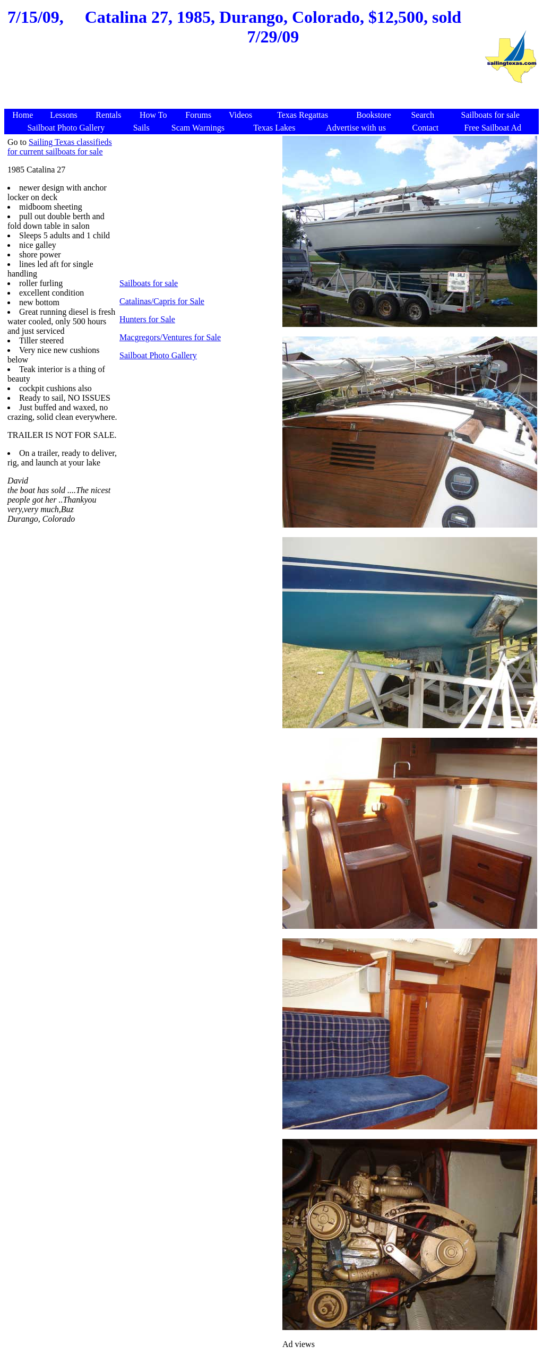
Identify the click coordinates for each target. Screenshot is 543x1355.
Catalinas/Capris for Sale (161, 301)
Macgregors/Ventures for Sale (170, 337)
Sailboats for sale (148, 283)
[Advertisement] (244, 83)
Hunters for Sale (147, 319)
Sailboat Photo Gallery (158, 355)
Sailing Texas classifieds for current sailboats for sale (59, 146)
